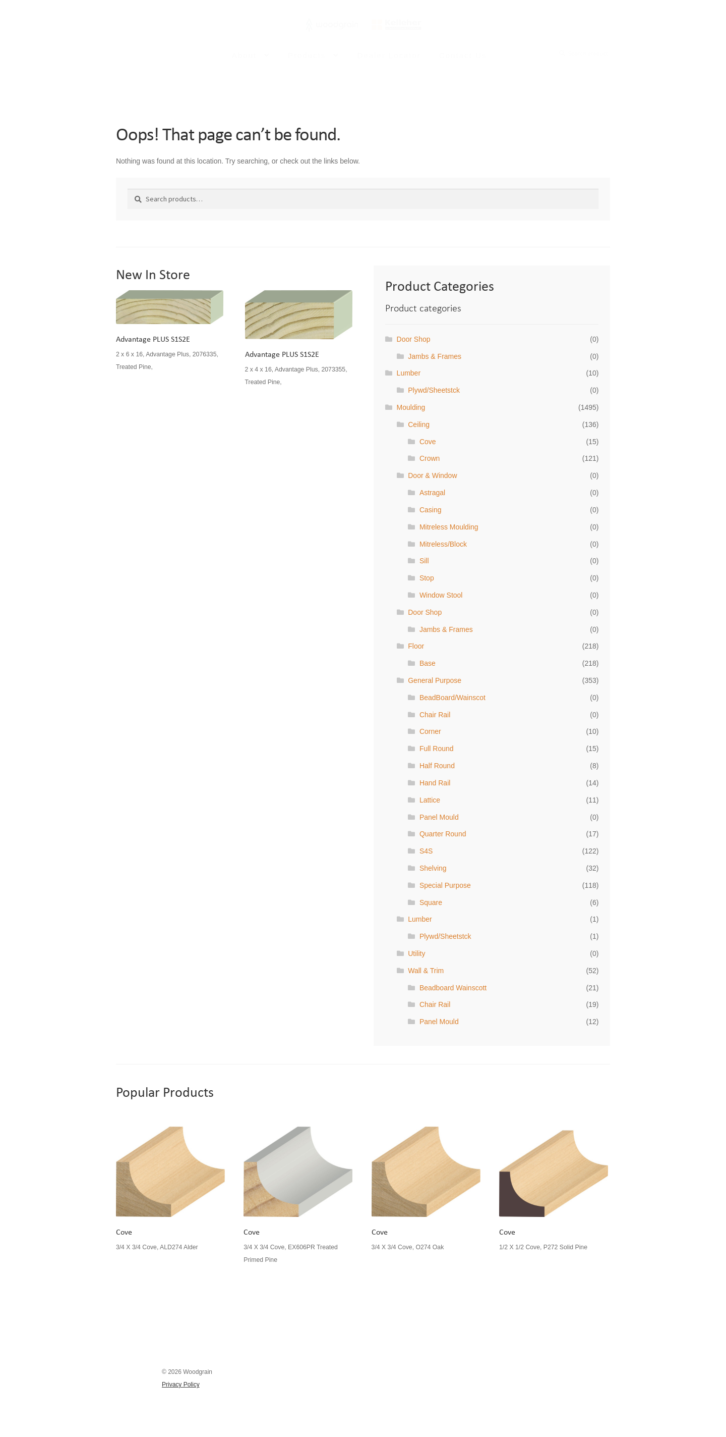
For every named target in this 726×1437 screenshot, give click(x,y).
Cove (427, 442)
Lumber (408, 373)
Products (307, 62)
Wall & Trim (426, 971)
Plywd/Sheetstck (434, 390)
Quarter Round (442, 834)
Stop (426, 578)
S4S (426, 851)
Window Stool (441, 595)
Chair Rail (434, 715)
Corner (430, 731)
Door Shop (414, 339)
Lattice (429, 800)
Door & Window (432, 475)
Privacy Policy (181, 1384)
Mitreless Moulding (448, 527)
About (244, 62)
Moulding (411, 407)
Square (430, 902)
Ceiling (419, 424)
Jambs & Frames (434, 356)
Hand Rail (434, 783)
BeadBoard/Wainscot (452, 698)
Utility (416, 953)
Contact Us (463, 62)
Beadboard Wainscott (453, 988)
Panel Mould (439, 817)
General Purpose (434, 680)
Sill (424, 561)
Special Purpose (445, 885)
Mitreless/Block (443, 544)
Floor (416, 646)
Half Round (437, 766)
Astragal (432, 493)
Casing (430, 510)
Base (427, 663)
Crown (429, 458)
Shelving (433, 868)
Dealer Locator (388, 62)
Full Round (436, 748)
